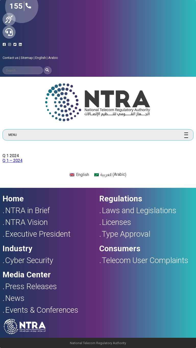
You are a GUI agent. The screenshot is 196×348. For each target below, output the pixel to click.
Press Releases (31, 286)
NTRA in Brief (27, 210)
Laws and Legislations (139, 210)
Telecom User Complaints (145, 260)
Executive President (37, 234)
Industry (17, 248)
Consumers (119, 248)
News (14, 298)
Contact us (10, 58)
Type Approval (126, 234)
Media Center (27, 274)
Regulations (120, 198)
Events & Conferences (41, 310)
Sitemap (27, 58)
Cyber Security (29, 260)
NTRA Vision (26, 222)
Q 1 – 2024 (12, 160)
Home (13, 198)
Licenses (116, 222)
